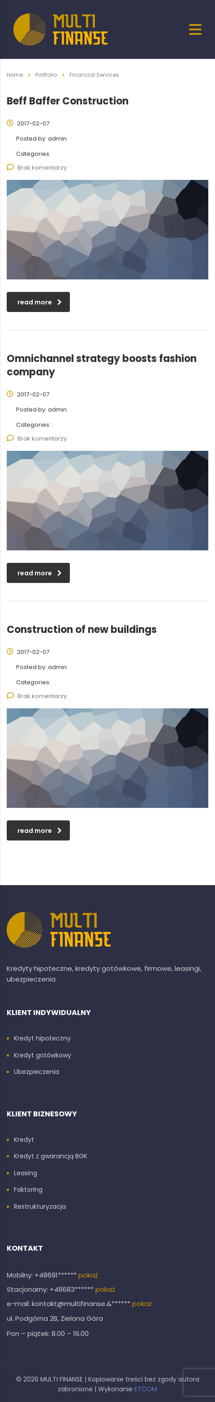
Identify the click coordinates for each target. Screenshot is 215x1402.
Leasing (25, 1173)
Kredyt (24, 1140)
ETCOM (145, 1389)
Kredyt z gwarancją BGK (50, 1156)
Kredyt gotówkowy (42, 1056)
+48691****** (56, 1275)
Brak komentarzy (37, 167)
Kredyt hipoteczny (42, 1039)
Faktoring (28, 1190)
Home (15, 75)
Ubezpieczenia (36, 1072)
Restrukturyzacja (40, 1207)
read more (39, 302)
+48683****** (72, 1289)
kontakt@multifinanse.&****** (82, 1303)
